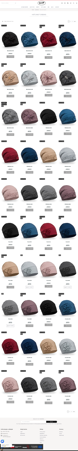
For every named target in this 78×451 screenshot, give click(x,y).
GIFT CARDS (43, 7)
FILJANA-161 (29, 357)
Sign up (51, 421)
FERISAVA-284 (49, 166)
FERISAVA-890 (68, 204)
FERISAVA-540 (10, 204)
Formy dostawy (43, 437)
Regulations (42, 433)
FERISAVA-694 (49, 204)
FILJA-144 (49, 241)
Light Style (32, 7)
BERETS (37, 7)
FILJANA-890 (67, 396)
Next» (75, 21)
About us (41, 438)
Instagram (65, 3)
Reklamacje (61, 435)
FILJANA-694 (48, 396)
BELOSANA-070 (29, 50)
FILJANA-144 (10, 357)
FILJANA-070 (67, 319)
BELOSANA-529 (29, 89)
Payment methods (43, 435)
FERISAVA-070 (68, 127)
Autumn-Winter (24, 7)
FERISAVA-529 (68, 166)
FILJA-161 (68, 241)
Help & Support (70, 3)
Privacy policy (42, 431)
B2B (48, 7)
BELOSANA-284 (10, 89)
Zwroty (60, 433)
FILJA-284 (10, 280)
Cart (76, 3)
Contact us (42, 440)
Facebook (62, 3)
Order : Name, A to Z (8, 21)
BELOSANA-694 (10, 127)
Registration (22, 433)
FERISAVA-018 (48, 127)
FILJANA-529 (67, 357)
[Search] (8, 3)
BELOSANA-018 (10, 50)
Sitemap (61, 431)
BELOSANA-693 (67, 89)
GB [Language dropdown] (67, 3)
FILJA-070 (29, 241)
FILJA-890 (29, 319)
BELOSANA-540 (48, 89)
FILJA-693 (68, 280)
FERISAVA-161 (29, 166)
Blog (52, 7)
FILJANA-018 (48, 319)
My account (22, 435)
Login (21, 431)
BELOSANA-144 (48, 50)
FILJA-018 (10, 241)
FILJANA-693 (29, 396)
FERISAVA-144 (10, 166)
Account (73, 3)
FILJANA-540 (10, 396)
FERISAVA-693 (29, 204)
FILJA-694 (10, 319)
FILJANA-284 (48, 357)
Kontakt (57, 7)
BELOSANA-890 (29, 127)
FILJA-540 (48, 280)
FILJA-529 (29, 280)
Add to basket (10, 56)
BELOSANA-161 (68, 50)
